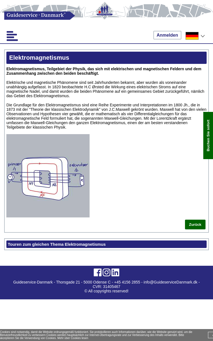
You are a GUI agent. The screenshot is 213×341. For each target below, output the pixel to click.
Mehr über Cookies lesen (72, 338)
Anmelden (167, 35)
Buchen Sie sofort (208, 135)
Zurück (195, 224)
